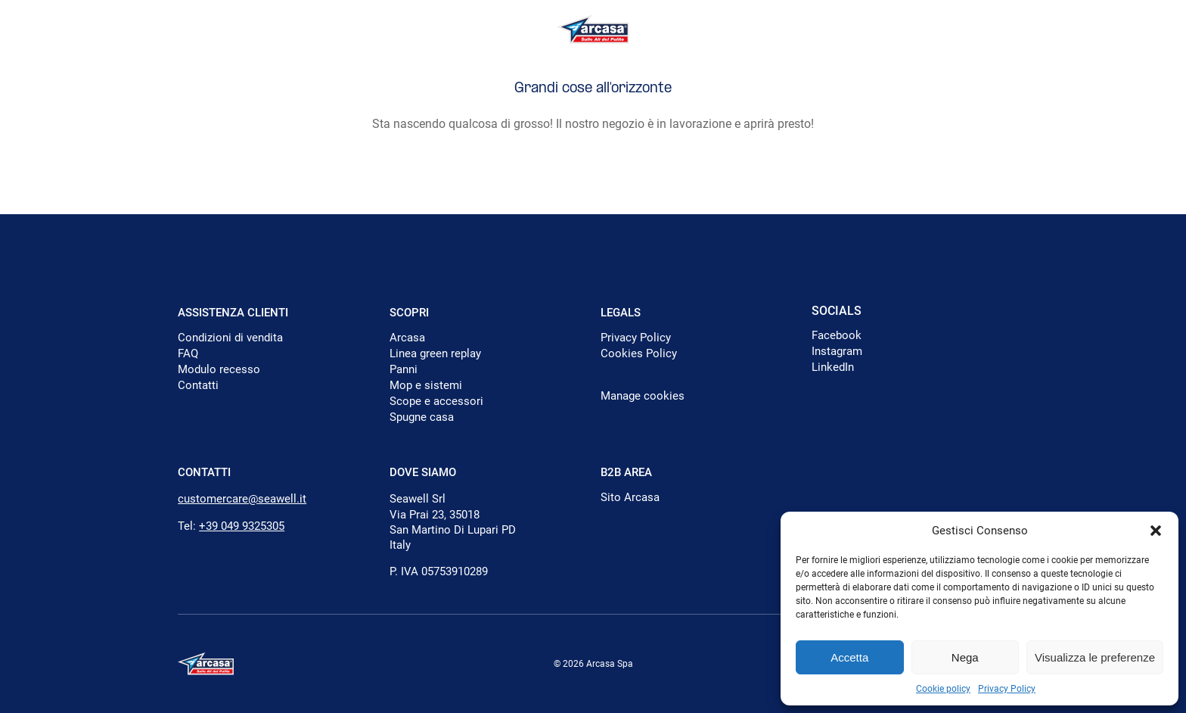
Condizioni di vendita (230, 337)
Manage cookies (643, 396)
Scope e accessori (436, 401)
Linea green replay (435, 353)
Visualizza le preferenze (1095, 657)
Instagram (837, 351)
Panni (404, 369)
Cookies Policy (639, 353)
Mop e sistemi (426, 385)
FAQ (188, 353)
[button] (1155, 530)
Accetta (849, 657)
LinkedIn (833, 367)
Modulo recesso (219, 369)
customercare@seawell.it (242, 499)
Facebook (837, 335)
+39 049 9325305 (241, 526)
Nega (965, 657)
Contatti (198, 385)
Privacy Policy (1006, 688)
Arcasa (407, 337)
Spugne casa (422, 417)
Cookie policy (943, 688)
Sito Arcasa (630, 497)
